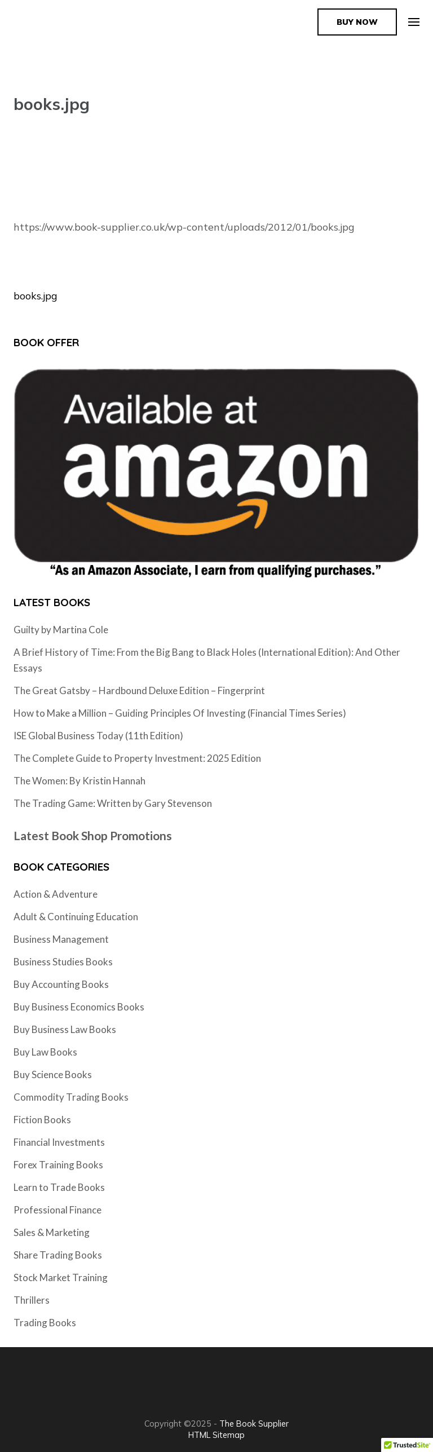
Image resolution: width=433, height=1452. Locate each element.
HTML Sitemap (216, 1434)
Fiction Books (42, 1120)
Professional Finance (57, 1210)
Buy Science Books (53, 1074)
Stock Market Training (61, 1277)
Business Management (61, 939)
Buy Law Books (45, 1052)
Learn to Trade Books (59, 1187)
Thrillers (32, 1300)
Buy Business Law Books (65, 1029)
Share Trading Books (58, 1255)
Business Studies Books (63, 962)
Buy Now (357, 22)
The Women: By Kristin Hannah (79, 781)
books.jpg (36, 295)
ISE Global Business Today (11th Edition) (98, 736)
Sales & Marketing (52, 1232)
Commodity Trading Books (71, 1097)
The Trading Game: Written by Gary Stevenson (113, 803)
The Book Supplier (254, 1423)
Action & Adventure (56, 894)
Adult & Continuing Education (76, 917)
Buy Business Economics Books (79, 1007)
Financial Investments (59, 1142)
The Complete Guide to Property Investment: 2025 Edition (137, 758)
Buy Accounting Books (61, 984)
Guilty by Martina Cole (61, 629)
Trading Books (45, 1323)
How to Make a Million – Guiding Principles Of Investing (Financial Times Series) (180, 713)
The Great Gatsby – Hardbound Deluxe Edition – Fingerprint (139, 690)
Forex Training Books (58, 1165)
